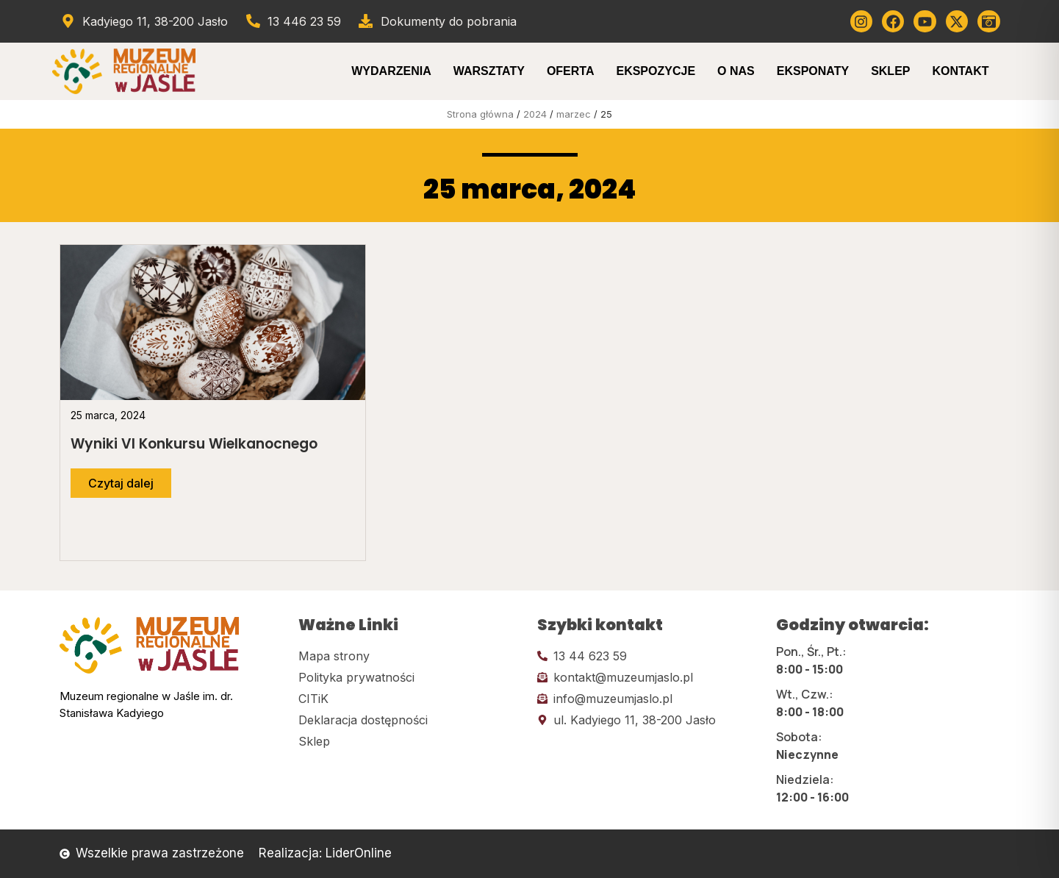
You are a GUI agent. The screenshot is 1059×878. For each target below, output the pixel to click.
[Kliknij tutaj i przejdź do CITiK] (410, 698)
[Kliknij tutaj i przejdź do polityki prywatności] (410, 677)
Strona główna (480, 114)
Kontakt (960, 71)
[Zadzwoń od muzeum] (292, 21)
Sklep (890, 71)
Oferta (571, 71)
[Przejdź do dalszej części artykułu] (121, 483)
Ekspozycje (655, 71)
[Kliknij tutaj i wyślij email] (649, 677)
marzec (573, 114)
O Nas (736, 71)
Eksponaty (813, 71)
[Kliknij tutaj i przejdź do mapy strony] (410, 656)
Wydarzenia (391, 71)
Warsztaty (489, 71)
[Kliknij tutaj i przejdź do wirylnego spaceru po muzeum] (988, 21)
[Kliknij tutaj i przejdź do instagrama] (861, 21)
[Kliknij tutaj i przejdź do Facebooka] (893, 21)
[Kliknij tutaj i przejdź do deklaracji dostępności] (410, 720)
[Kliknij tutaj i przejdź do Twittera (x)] (957, 21)
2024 (535, 114)
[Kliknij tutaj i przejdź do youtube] (924, 21)
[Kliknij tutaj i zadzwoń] (649, 656)
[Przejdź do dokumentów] (437, 21)
